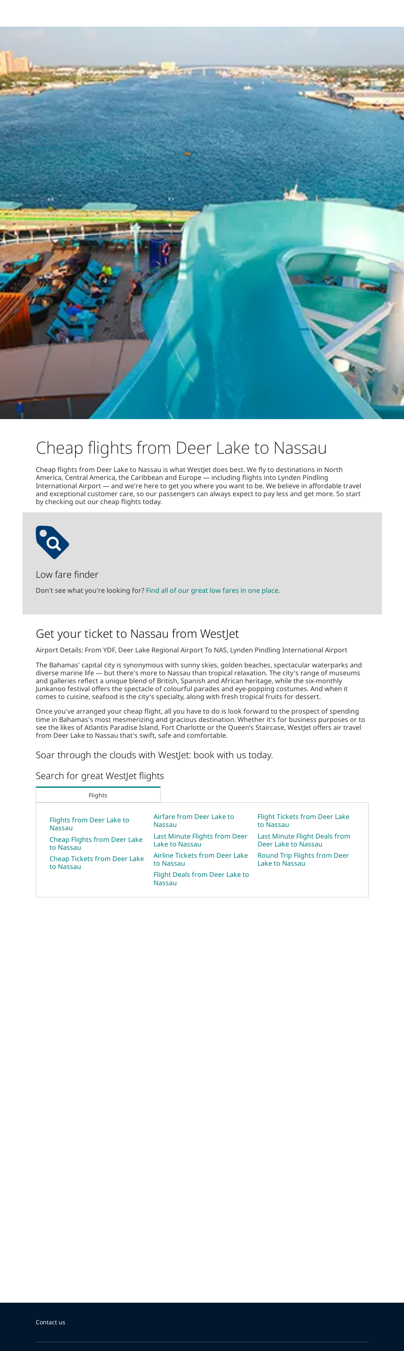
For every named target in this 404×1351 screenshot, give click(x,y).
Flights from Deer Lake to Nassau (89, 823)
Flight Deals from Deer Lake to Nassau (201, 878)
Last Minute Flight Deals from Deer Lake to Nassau (304, 840)
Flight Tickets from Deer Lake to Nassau (303, 820)
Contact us (50, 1322)
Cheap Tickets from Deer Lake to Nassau (97, 862)
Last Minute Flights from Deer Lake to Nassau (201, 840)
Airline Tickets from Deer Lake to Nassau (201, 859)
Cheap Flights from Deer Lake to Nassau (96, 843)
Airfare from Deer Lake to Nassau (194, 820)
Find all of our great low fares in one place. (213, 590)
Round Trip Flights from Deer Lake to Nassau (303, 859)
